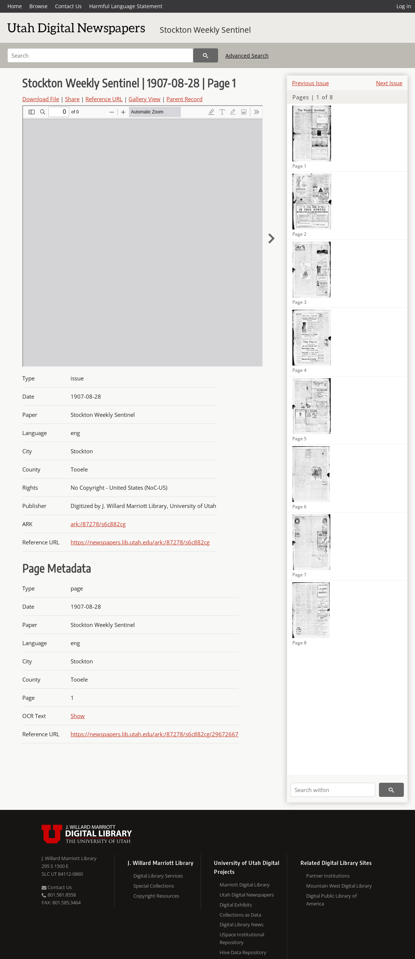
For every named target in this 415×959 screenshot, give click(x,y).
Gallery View (145, 99)
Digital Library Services (158, 875)
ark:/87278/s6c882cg (98, 524)
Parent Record (184, 99)
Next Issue (389, 83)
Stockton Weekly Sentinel (205, 30)
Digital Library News (241, 924)
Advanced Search (247, 55)
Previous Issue (310, 83)
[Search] (100, 55)
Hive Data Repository (243, 952)
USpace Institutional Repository (242, 938)
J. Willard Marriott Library (69, 858)
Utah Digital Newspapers (247, 894)
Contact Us (68, 6)
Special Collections (153, 885)
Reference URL (104, 99)
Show (78, 716)
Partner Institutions (328, 875)
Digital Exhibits (236, 904)
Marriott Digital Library (245, 884)
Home (14, 6)
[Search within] (333, 790)
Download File (40, 99)
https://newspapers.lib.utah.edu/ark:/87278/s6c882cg (140, 542)
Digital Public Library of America (331, 899)
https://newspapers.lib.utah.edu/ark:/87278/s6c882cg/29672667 (155, 734)
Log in (403, 6)
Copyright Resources (156, 895)
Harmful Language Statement (125, 6)
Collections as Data (240, 914)
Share (72, 99)
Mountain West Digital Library (339, 885)
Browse (38, 6)
